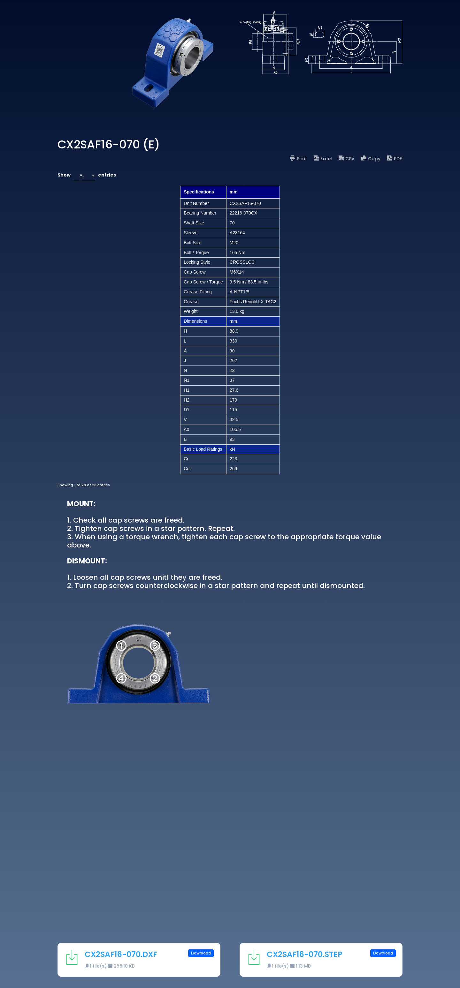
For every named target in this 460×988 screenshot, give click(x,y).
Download (201, 953)
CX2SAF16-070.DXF (121, 954)
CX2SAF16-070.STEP (304, 954)
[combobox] (84, 175)
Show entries (86, 175)
